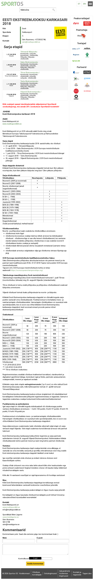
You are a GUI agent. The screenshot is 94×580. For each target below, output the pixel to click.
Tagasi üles (87, 573)
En (84, 4)
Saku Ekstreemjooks (29, 62)
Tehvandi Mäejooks (28, 52)
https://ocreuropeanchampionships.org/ (27, 270)
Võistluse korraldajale (36, 573)
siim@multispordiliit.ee (31, 42)
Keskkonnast (24, 573)
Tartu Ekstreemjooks (29, 81)
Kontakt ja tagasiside (77, 573)
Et (79, 4)
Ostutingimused (50, 573)
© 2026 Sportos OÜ (10, 573)
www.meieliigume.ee (11, 517)
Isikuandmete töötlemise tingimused (64, 573)
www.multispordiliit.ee (11, 507)
